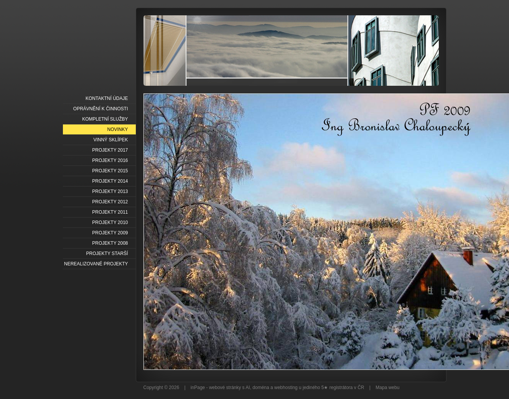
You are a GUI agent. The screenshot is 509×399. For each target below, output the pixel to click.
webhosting (286, 387)
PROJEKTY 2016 (110, 160)
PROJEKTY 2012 (110, 201)
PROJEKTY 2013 (110, 191)
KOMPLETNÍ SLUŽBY (105, 119)
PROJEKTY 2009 (110, 232)
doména (260, 387)
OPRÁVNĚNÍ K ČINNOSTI (100, 108)
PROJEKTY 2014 (110, 181)
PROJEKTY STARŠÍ (107, 253)
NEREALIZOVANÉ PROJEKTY (96, 264)
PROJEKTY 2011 (110, 212)
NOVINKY (117, 129)
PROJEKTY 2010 (110, 222)
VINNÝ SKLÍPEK (110, 139)
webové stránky (225, 387)
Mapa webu (387, 387)
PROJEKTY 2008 (110, 243)
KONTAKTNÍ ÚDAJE (107, 98)
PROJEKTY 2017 (110, 150)
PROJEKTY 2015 (110, 170)
